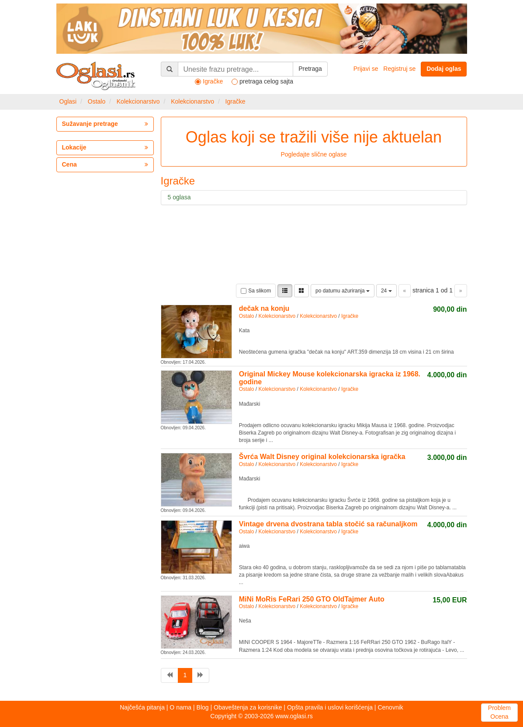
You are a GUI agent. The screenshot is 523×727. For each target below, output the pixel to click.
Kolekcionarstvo (138, 101)
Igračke (235, 101)
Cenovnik (390, 707)
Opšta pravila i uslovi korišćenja (330, 707)
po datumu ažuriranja (342, 291)
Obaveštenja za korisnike (248, 707)
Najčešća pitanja (142, 707)
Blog (203, 707)
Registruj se (399, 68)
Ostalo (96, 101)
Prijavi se (365, 68)
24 (386, 291)
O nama (180, 707)
